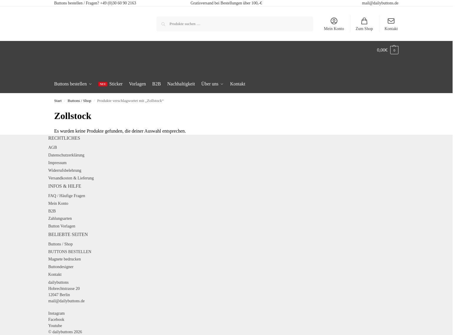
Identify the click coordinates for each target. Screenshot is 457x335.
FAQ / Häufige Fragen (66, 196)
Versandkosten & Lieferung (71, 178)
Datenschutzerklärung (66, 155)
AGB (52, 147)
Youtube (55, 326)
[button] (387, 50)
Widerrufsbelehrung (64, 170)
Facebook (56, 319)
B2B (52, 211)
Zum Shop (364, 24)
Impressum (57, 163)
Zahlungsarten (60, 218)
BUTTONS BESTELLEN (69, 252)
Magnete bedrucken (64, 259)
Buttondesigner (61, 267)
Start (58, 100)
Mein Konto (334, 24)
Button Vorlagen (61, 226)
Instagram (56, 313)
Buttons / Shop (79, 100)
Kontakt (391, 24)
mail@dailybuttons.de (380, 3)
